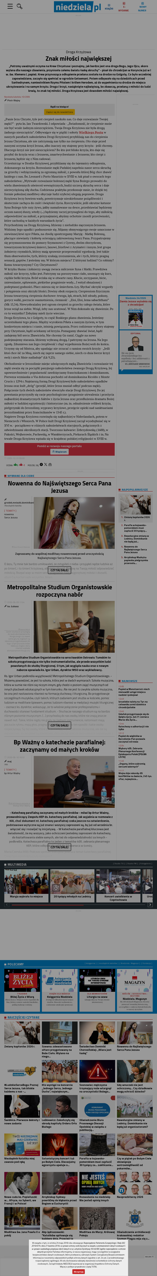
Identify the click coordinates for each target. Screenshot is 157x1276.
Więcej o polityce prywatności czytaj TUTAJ (78, 1266)
